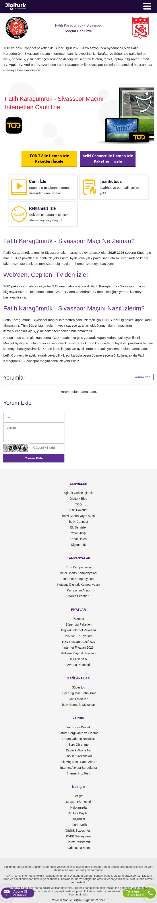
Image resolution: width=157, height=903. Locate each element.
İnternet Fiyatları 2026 (78, 647)
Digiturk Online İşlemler (78, 493)
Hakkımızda (78, 807)
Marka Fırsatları (78, 596)
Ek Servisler (78, 527)
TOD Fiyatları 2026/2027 (78, 642)
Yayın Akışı (78, 533)
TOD (78, 504)
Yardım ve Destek (78, 727)
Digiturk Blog (78, 498)
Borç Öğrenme (78, 744)
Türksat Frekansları (78, 756)
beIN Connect (78, 521)
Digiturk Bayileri (78, 813)
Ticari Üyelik (78, 825)
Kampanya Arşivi (78, 590)
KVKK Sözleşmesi (78, 836)
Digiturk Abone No (78, 750)
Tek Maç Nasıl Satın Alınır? (78, 762)
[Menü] (147, 6)
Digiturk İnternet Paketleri (78, 630)
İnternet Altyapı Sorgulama (78, 767)
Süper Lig (78, 687)
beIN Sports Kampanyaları (78, 573)
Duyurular (78, 819)
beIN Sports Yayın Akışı (78, 516)
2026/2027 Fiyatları (78, 636)
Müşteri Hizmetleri (78, 802)
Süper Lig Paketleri (78, 624)
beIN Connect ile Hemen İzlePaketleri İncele (108, 158)
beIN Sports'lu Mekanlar (78, 704)
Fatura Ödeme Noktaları (78, 739)
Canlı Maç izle (78, 699)
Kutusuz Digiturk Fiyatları (78, 653)
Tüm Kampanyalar (78, 567)
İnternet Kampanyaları (78, 579)
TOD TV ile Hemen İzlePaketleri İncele (49, 158)
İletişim (78, 796)
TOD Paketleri (78, 510)
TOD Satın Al (78, 659)
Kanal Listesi (78, 539)
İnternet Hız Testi (78, 773)
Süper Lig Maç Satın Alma (79, 693)
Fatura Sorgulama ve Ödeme (78, 733)
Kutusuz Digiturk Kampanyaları (78, 584)
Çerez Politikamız (78, 842)
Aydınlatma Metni (79, 848)
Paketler (78, 618)
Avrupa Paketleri (78, 665)
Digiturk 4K (78, 544)
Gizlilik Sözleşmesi (78, 830)
